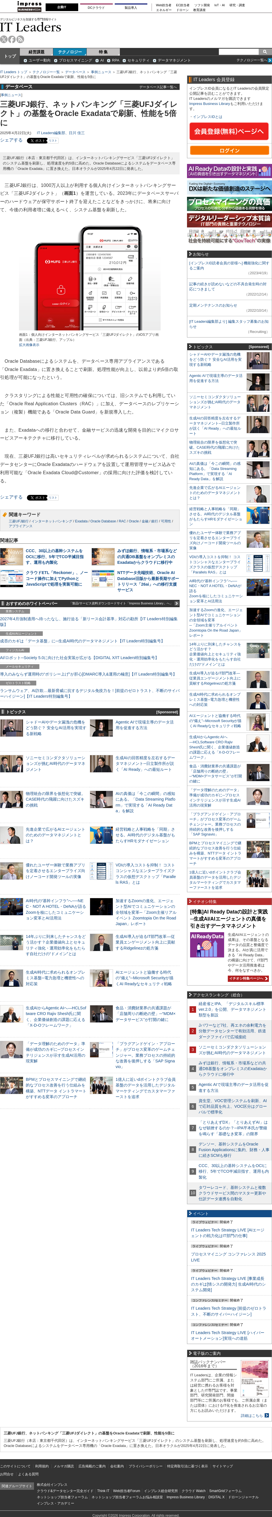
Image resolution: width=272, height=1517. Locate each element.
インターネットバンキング (51, 521)
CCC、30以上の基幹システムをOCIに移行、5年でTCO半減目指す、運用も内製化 (55, 556)
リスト (53, 140)
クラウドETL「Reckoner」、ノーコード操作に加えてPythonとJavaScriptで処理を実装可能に (57, 578)
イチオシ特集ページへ (247, 978)
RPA (115, 60)
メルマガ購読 (64, 1466)
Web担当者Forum (126, 1491)
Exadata (81, 521)
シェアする (11, 140)
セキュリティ (139, 60)
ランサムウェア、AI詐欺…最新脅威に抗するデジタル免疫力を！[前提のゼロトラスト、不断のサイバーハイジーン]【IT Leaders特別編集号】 (90, 693)
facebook (12, 39)
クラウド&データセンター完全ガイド (65, 1491)
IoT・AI (219, 5)
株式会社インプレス (52, 1485)
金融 (145, 521)
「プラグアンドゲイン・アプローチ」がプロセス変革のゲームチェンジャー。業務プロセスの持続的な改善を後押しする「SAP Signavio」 (145, 1055)
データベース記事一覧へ (158, 87)
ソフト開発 (202, 5)
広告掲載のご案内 (92, 1466)
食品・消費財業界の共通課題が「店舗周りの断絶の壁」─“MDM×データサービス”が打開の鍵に (146, 1014)
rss (20, 39)
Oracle (134, 521)
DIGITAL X (217, 1497)
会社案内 (117, 1466)
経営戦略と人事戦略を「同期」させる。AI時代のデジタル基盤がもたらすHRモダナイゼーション (145, 835)
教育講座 (199, 10)
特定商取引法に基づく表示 (187, 1466)
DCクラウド (96, 7)
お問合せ (7, 1474)
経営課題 (36, 52)
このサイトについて (15, 1466)
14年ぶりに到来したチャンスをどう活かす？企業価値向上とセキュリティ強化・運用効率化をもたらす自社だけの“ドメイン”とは (215, 654)
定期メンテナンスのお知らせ (213, 305)
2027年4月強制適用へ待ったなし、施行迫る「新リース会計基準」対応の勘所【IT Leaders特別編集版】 (89, 622)
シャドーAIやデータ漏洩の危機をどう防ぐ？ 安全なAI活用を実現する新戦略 (56, 728)
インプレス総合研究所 (161, 1491)
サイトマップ (222, 1466)
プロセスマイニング (75, 60)
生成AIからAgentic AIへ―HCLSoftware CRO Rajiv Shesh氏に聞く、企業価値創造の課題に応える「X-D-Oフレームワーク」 (214, 747)
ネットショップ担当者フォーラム (62, 1497)
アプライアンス (21, 526)
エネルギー (164, 10)
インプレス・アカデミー (55, 1503)
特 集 (103, 52)
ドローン (182, 10)
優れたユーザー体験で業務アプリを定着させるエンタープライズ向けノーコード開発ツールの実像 (55, 871)
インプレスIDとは (207, 117)
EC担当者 (183, 5)
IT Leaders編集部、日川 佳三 (61, 133)
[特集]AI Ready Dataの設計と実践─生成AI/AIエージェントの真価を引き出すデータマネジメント (229, 919)
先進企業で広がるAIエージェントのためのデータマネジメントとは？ (55, 835)
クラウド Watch (194, 1491)
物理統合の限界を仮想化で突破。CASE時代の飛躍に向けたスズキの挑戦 (55, 799)
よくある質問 (28, 1474)
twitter (4, 39)
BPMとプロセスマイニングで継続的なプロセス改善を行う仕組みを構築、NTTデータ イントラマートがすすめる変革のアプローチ (215, 853)
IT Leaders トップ (13, 72)
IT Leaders (30, 27)
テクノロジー (70, 52)
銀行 (154, 521)
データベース (75, 72)
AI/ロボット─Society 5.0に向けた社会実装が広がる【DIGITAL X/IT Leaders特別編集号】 (79, 657)
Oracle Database (103, 521)
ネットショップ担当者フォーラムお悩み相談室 (127, 1497)
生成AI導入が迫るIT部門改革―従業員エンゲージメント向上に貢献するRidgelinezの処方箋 (145, 942)
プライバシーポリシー (146, 1466)
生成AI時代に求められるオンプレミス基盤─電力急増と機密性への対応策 (55, 978)
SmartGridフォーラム (225, 1491)
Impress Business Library (209, 104)
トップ (10, 56)
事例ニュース (101, 72)
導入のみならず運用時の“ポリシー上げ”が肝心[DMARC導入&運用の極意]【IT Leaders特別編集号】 (88, 674)
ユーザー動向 (40, 60)
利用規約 (42, 1466)
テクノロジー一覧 (46, 72)
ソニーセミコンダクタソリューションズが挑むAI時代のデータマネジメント (55, 763)
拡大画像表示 (29, 345)
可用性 (166, 521)
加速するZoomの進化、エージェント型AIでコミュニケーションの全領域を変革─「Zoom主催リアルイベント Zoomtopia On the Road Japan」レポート (146, 912)
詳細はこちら (252, 1415)
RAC (122, 521)
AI (102, 60)
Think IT (103, 1491)
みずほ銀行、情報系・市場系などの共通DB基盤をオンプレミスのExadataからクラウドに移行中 (147, 556)
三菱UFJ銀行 (19, 521)
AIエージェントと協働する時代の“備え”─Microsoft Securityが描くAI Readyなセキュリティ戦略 (144, 978)
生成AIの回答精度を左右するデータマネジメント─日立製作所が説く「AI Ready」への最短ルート (145, 763)
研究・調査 (237, 5)
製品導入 (131, 7)
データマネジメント (174, 60)
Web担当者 (164, 5)
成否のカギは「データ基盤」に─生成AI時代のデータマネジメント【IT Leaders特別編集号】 (82, 641)
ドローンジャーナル (243, 1497)
